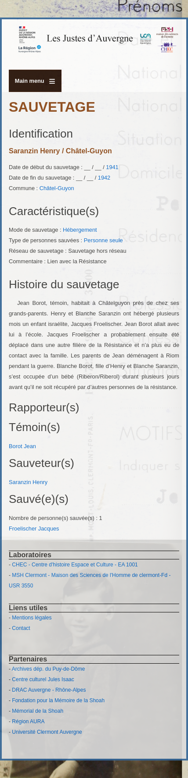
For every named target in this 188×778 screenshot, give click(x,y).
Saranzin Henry (28, 482)
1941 (112, 167)
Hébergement (80, 229)
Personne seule (103, 240)
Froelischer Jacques (34, 528)
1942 (104, 177)
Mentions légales (31, 618)
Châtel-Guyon (57, 188)
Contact (21, 628)
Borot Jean (22, 446)
